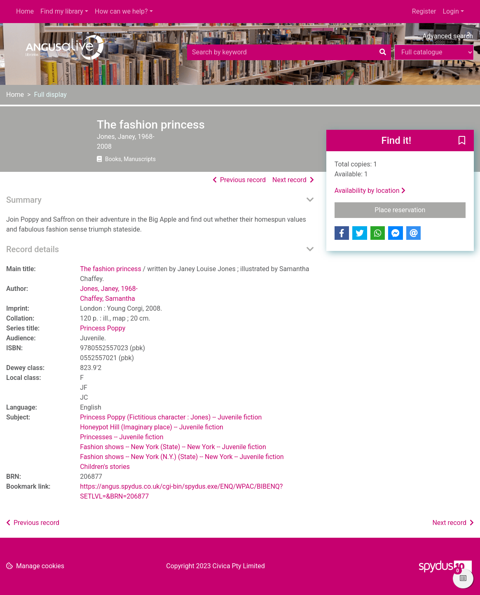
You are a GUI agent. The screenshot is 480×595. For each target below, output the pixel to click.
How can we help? (121, 11)
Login (451, 11)
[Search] (383, 52)
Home (25, 11)
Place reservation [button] (420, 209)
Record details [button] (32, 249)
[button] (462, 141)
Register (424, 11)
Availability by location (370, 190)
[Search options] (434, 52)
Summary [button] (24, 200)
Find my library (61, 11)
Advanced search (448, 36)
